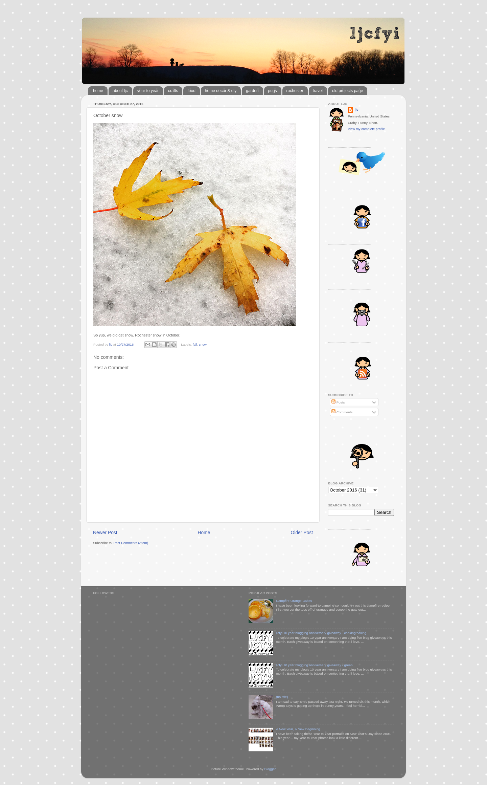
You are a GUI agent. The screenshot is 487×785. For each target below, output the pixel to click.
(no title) (282, 697)
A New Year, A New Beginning (298, 729)
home (98, 90)
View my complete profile (366, 129)
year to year (148, 90)
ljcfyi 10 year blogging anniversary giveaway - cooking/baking (321, 633)
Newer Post (105, 532)
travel (318, 90)
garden (252, 90)
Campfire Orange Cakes (294, 601)
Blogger (270, 769)
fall (195, 344)
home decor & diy (220, 90)
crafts (173, 90)
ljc (356, 109)
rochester (294, 90)
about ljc (120, 90)
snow (203, 344)
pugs (272, 90)
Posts (338, 402)
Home (204, 532)
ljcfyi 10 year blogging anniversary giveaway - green (314, 665)
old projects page (347, 90)
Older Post (302, 532)
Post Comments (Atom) (130, 543)
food (191, 90)
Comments (341, 412)
